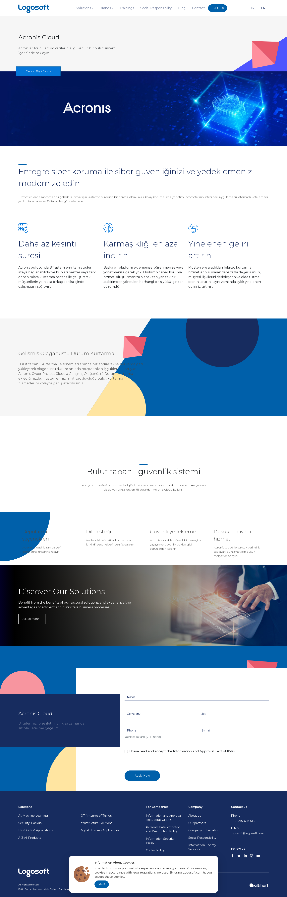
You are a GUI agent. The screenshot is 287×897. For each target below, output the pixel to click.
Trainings (127, 8)
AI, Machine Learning (33, 815)
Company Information (203, 830)
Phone (250, 818)
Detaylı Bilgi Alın (37, 71)
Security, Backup (30, 823)
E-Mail (250, 831)
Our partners (197, 823)
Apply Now (142, 775)
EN (263, 8)
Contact (198, 8)
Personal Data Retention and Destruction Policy (163, 829)
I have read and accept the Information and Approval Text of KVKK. (182, 751)
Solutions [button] (83, 8)
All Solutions (31, 619)
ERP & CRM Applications (35, 830)
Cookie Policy (155, 850)
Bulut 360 (217, 8)
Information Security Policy (160, 841)
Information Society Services (202, 847)
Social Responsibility (156, 8)
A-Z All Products (29, 838)
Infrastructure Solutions (96, 823)
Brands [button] (105, 8)
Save (101, 884)
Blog (182, 8)
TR (253, 8)
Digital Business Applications (99, 830)
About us (194, 815)
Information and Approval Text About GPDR (163, 818)
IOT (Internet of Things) (96, 815)
